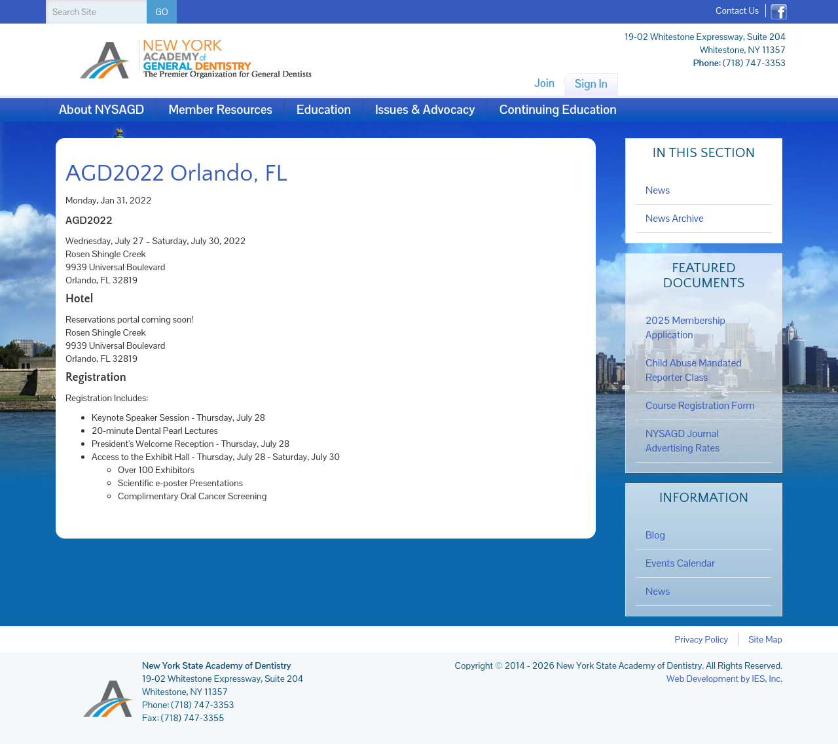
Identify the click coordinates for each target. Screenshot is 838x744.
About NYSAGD (101, 109)
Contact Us (737, 10)
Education (324, 109)
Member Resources (220, 109)
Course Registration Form (700, 405)
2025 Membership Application (685, 328)
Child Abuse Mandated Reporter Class (694, 370)
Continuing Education (557, 109)
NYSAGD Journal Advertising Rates (683, 441)
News (658, 190)
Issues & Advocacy (425, 109)
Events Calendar (680, 563)
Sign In (591, 84)
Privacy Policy (702, 639)
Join (544, 83)
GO (161, 12)
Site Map (765, 639)
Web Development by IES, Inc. (724, 678)
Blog (655, 535)
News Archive (675, 218)
